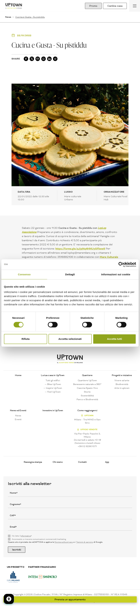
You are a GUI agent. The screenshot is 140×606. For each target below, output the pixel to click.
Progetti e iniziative (122, 375)
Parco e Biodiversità (87, 399)
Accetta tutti (114, 338)
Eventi (18, 419)
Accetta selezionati (70, 338)
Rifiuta (25, 338)
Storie (87, 392)
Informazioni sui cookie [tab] (115, 274)
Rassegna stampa (33, 461)
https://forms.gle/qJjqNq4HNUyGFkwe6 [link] (80, 248)
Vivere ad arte (121, 380)
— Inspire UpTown (53, 388)
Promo (93, 6)
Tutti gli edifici (53, 380)
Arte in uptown (121, 388)
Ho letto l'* (22, 536)
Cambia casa (114, 6)
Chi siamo (58, 461)
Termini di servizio (84, 542)
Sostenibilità (87, 395)
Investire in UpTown (52, 410)
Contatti (82, 461)
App (107, 461)
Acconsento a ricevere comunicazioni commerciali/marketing (39, 539)
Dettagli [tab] (70, 274)
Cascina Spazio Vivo (87, 388)
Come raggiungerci (87, 410)
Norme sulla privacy (64, 542)
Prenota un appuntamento (70, 599)
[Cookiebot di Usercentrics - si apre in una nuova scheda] (121, 264)
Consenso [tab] (24, 274)
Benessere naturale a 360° (87, 384)
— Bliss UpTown (53, 384)
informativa (26, 536)
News (8, 17)
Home (18, 375)
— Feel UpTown (53, 392)
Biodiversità (122, 384)
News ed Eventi (18, 410)
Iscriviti (16, 549)
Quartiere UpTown (87, 380)
